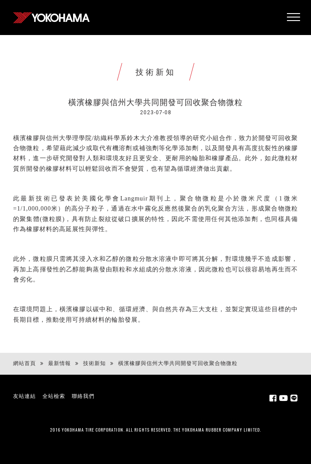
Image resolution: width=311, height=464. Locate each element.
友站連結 (24, 396)
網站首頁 (24, 363)
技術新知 (94, 363)
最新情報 (59, 363)
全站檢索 (53, 396)
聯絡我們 (83, 396)
